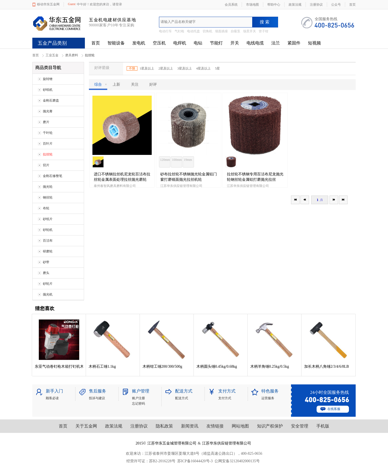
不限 (132, 68)
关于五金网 (86, 426)
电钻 (198, 43)
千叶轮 (48, 133)
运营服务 (267, 398)
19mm (188, 160)
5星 (217, 68)
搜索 (265, 22)
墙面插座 (221, 31)
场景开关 (249, 31)
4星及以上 (203, 68)
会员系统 (231, 4)
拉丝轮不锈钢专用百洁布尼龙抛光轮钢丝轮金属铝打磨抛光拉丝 (255, 177)
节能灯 (216, 43)
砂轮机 (48, 230)
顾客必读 (52, 398)
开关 (234, 43)
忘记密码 (138, 403)
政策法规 (113, 426)
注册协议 (139, 426)
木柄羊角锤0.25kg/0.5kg (269, 366)
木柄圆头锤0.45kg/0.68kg (216, 366)
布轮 (46, 208)
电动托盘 (193, 31)
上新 (116, 84)
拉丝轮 (48, 154)
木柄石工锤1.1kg (102, 366)
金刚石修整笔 (52, 176)
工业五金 (52, 55)
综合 (100, 84)
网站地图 (240, 426)
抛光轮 (48, 187)
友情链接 (215, 426)
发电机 (138, 43)
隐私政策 (164, 426)
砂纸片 (48, 219)
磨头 (46, 273)
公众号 (336, 4)
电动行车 (165, 31)
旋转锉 (48, 79)
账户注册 (138, 398)
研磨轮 (48, 251)
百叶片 (48, 143)
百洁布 (48, 240)
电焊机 (179, 43)
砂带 (46, 262)
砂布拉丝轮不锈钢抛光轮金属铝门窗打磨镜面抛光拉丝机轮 (188, 177)
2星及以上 (165, 68)
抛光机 (48, 294)
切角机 (207, 31)
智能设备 (116, 43)
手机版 (322, 426)
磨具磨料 (71, 55)
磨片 (46, 122)
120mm (165, 160)
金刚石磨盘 (51, 100)
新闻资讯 (189, 426)
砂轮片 (48, 284)
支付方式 (224, 398)
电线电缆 (255, 43)
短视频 (314, 43)
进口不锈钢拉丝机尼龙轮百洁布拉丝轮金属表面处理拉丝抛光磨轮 (122, 177)
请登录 (117, 4)
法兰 (275, 43)
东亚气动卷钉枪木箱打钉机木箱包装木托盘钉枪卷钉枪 (59, 366)
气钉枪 (179, 31)
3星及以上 (184, 68)
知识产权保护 (270, 426)
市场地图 (252, 4)
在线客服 (333, 409)
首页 (95, 43)
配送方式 (181, 398)
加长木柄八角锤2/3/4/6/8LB (326, 366)
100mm (177, 160)
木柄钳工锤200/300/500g (162, 366)
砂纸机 (48, 90)
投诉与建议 (97, 398)
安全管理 (299, 426)
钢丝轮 (48, 197)
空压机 (159, 43)
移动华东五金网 (48, 4)
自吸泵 (235, 31)
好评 (153, 84)
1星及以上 (147, 68)
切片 (46, 165)
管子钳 (263, 31)
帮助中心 (273, 4)
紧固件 (293, 43)
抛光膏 (48, 111)
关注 (134, 84)
